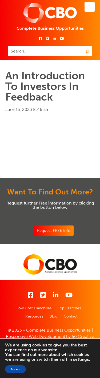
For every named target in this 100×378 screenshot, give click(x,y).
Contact (71, 316)
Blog (53, 316)
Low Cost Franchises (34, 308)
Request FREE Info (53, 230)
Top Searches (69, 308)
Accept (15, 369)
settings (81, 359)
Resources (34, 316)
